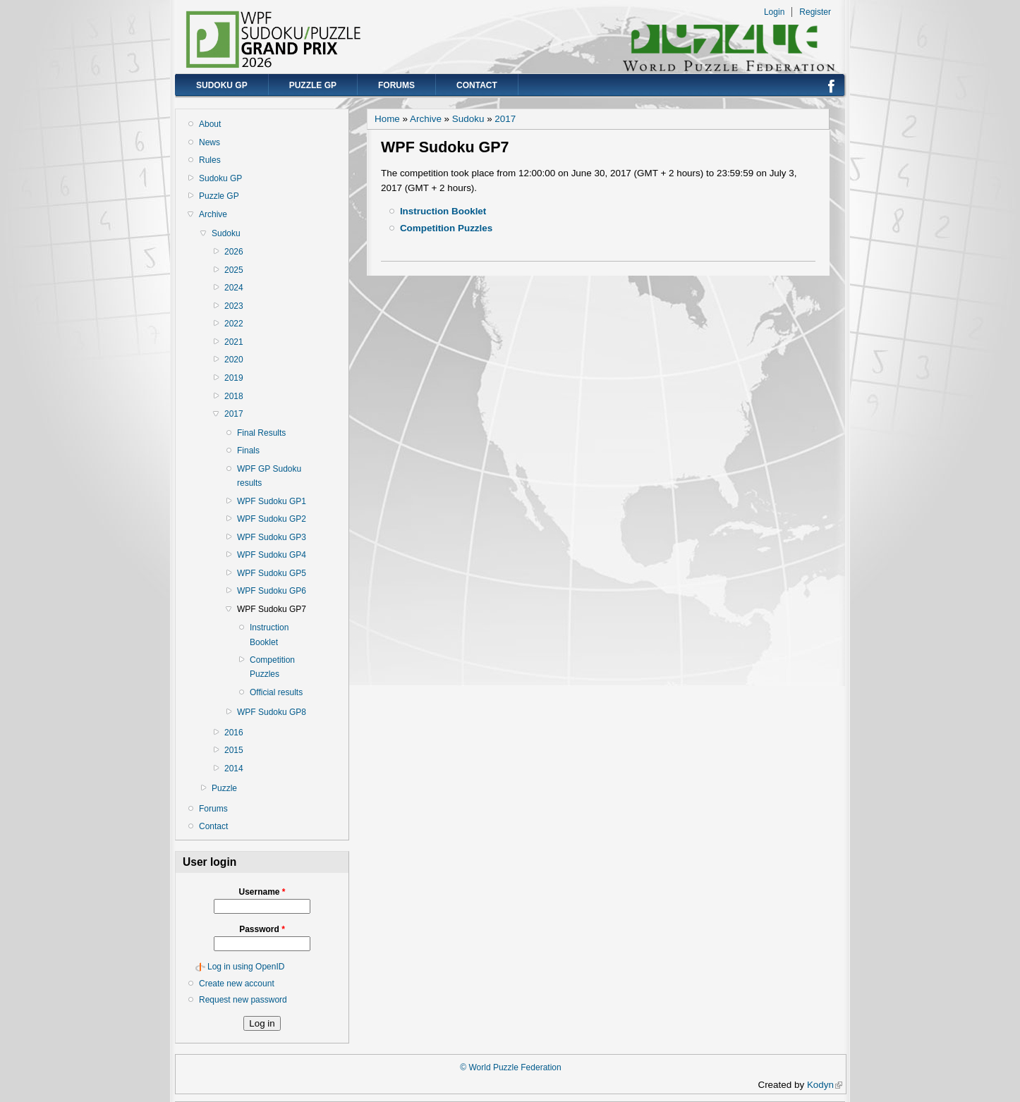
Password (262, 929)
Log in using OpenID (245, 967)
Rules (210, 160)
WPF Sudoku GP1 (271, 501)
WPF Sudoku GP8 (271, 712)
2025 (233, 270)
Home (387, 119)
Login (774, 12)
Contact (476, 85)
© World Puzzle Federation (510, 1067)
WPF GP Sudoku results (269, 476)
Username (261, 892)
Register (815, 12)
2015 (233, 750)
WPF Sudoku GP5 (271, 573)
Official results (276, 692)
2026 (233, 252)
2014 (233, 768)
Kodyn (824, 1084)
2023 (233, 306)
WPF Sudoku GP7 (271, 609)
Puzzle (224, 788)
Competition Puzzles (272, 667)
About (210, 124)
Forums (396, 85)
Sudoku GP (222, 85)
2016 (233, 732)
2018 (233, 396)
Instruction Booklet (269, 635)
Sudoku (226, 233)
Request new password (243, 1000)
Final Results (261, 433)
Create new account (236, 983)
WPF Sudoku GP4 (271, 555)
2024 (233, 288)
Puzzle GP (312, 85)
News (209, 142)
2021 (233, 342)
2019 (233, 378)
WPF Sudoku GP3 (271, 537)
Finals (248, 450)
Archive (213, 214)
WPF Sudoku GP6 (271, 591)
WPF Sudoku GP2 (271, 519)
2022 (233, 324)
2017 (233, 414)
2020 (233, 360)
